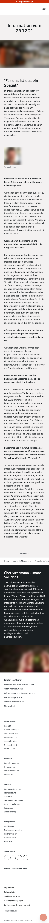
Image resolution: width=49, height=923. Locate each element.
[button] (24, 553)
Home (6, 561)
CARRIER (29, 920)
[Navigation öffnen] (43, 9)
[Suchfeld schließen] (38, 8)
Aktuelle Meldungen (22, 561)
